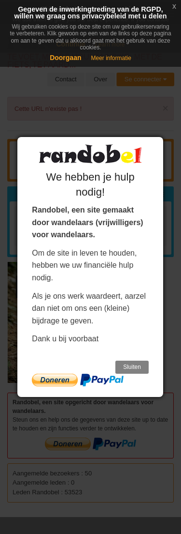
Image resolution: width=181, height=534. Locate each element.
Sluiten (132, 367)
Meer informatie (111, 58)
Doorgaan (65, 57)
